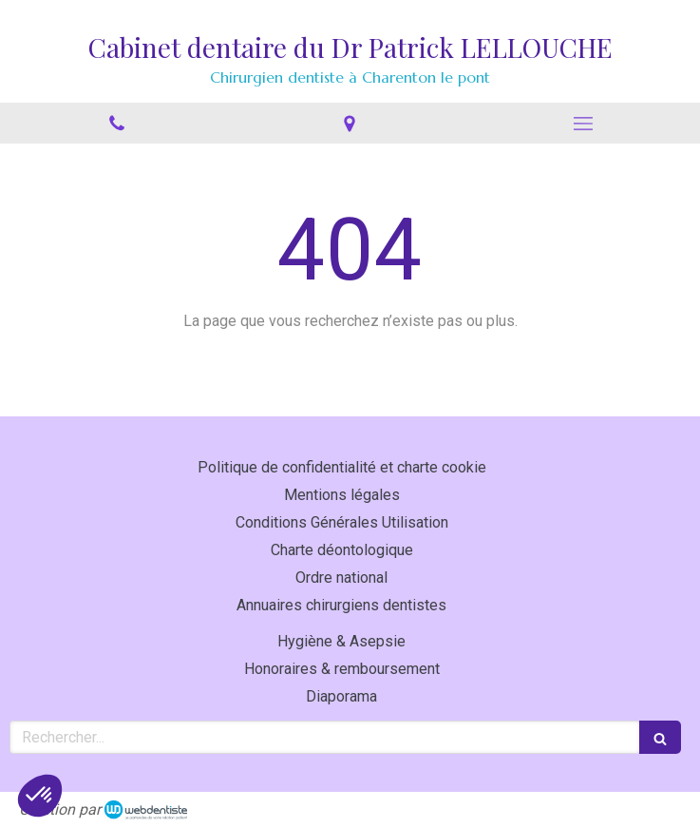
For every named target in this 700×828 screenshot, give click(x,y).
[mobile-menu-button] (583, 124)
